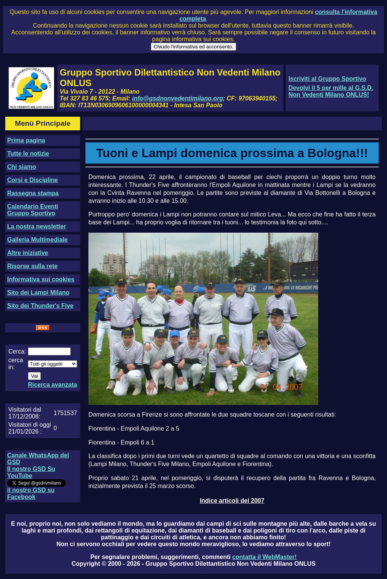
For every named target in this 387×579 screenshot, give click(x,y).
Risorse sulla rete (32, 266)
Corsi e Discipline (32, 180)
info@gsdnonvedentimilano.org (177, 98)
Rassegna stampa (33, 193)
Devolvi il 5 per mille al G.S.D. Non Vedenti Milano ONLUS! (330, 91)
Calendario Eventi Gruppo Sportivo (32, 209)
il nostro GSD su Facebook (30, 493)
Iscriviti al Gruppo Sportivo (327, 79)
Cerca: (17, 351)
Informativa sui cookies (40, 279)
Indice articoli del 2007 (232, 500)
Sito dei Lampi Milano (38, 292)
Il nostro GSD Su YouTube (31, 472)
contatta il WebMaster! (264, 557)
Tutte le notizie (28, 153)
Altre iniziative (27, 253)
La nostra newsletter (36, 226)
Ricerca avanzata (52, 384)
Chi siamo (21, 167)
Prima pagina (26, 140)
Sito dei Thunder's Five (40, 306)
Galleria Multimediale (37, 239)
